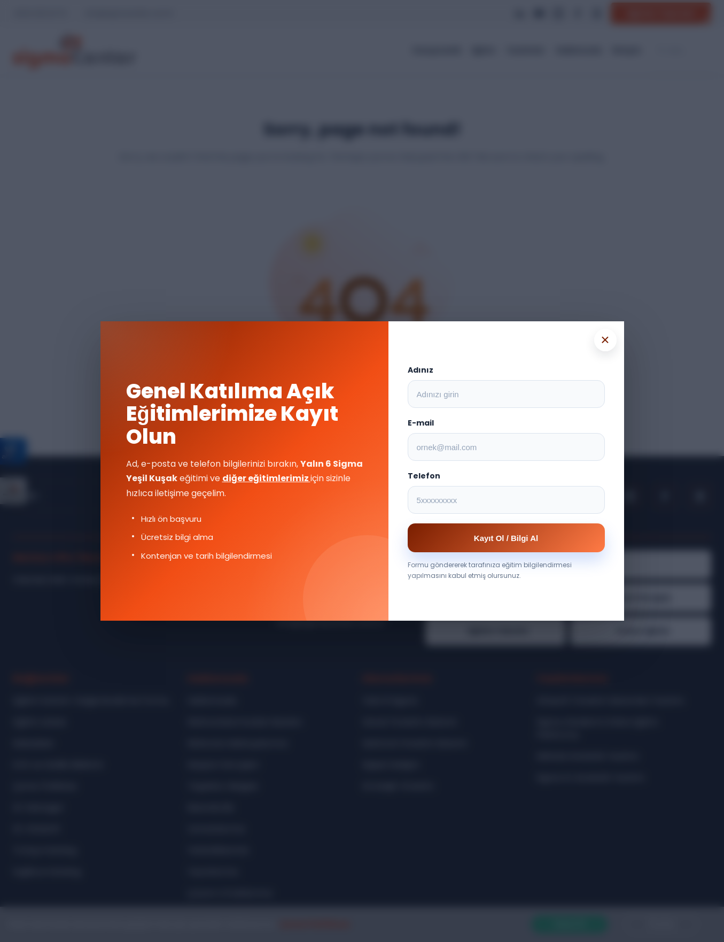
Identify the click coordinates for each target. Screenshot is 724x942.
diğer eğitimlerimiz (266, 478)
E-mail (421, 423)
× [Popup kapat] (605, 339)
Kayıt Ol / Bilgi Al (506, 538)
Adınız (420, 370)
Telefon (424, 475)
